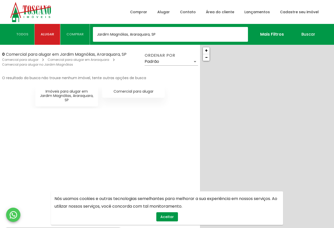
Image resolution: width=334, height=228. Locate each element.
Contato (188, 12)
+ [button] (206, 50)
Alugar (163, 12)
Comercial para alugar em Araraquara (78, 60)
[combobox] (170, 34)
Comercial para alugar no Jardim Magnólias (37, 64)
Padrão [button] (152, 61)
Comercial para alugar (20, 60)
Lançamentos (257, 12)
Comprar (138, 12)
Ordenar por (160, 55)
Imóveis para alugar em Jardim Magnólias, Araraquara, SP (66, 96)
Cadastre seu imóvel (299, 12)
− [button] (206, 57)
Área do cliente (220, 12)
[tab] (22, 34)
